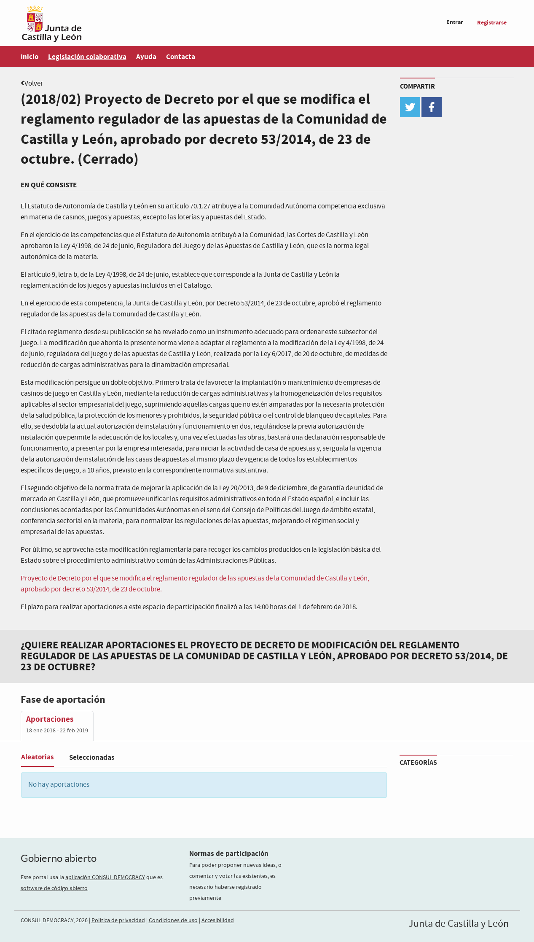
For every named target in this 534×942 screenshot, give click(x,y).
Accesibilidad (217, 920)
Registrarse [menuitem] (492, 23)
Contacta (180, 57)
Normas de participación (228, 853)
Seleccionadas (92, 757)
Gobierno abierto (59, 858)
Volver (33, 84)
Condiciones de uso (173, 920)
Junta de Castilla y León (458, 924)
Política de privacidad (118, 920)
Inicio (29, 57)
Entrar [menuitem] (454, 22)
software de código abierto (54, 888)
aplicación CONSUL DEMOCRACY (105, 877)
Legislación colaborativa (87, 57)
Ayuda (146, 57)
